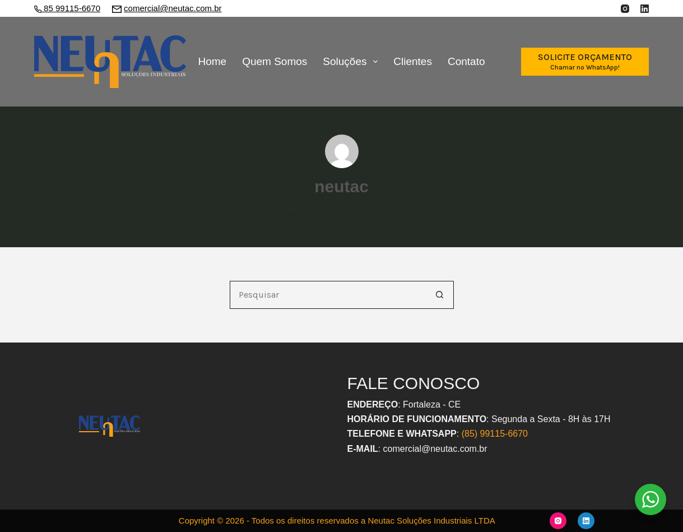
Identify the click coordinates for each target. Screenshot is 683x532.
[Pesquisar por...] (328, 295)
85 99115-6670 (70, 8)
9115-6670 (506, 433)
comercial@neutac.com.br (172, 8)
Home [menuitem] (212, 61)
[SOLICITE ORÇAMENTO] (585, 62)
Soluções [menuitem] (352, 61)
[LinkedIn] (644, 8)
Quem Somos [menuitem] (274, 61)
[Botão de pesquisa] (440, 295)
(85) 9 (473, 433)
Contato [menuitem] (466, 61)
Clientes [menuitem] (412, 61)
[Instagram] (625, 8)
